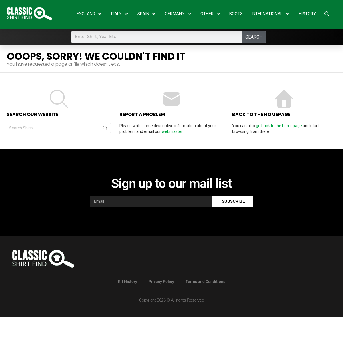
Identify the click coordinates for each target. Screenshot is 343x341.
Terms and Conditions (205, 281)
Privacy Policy (161, 281)
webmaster (172, 131)
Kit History (127, 281)
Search (253, 37)
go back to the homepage (279, 125)
